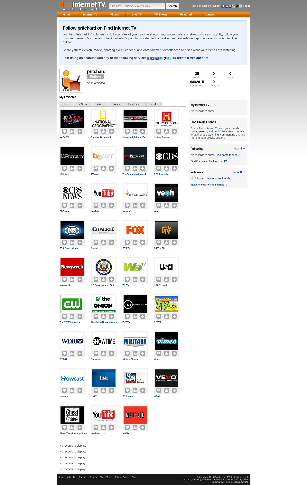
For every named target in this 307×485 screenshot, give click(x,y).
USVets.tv (65, 174)
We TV (126, 285)
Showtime (96, 359)
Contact (83, 477)
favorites (197, 75)
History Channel (162, 137)
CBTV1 (157, 322)
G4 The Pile (160, 248)
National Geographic (101, 137)
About (61, 477)
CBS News (65, 211)
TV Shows (83, 104)
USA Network (160, 285)
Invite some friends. (219, 178)
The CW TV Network (70, 322)
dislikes (230, 75)
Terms (109, 477)
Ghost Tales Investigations (73, 433)
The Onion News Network (104, 322)
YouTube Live (98, 433)
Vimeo (157, 359)
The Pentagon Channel (134, 174)
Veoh (156, 211)
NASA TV (64, 137)
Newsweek (65, 285)
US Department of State (103, 285)
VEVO (157, 396)
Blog (134, 477)
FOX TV (126, 248)
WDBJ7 (63, 359)
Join (247, 5)
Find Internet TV (83, 6)
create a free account (192, 58)
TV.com (95, 174)
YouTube (95, 211)
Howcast (64, 396)
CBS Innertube (161, 174)
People (153, 104)
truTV (94, 396)
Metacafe (127, 211)
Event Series (134, 104)
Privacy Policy (122, 477)
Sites (66, 104)
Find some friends (226, 155)
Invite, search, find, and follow (209, 131)
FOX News (128, 396)
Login (216, 5)
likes (213, 75)
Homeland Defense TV (134, 137)
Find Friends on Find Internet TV (209, 161)
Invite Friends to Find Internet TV (209, 184)
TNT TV (126, 322)
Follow (95, 77)
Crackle (95, 248)
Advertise (71, 477)
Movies (100, 104)
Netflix (126, 433)
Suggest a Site (96, 477)
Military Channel (131, 359)
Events (116, 104)
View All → (239, 148)
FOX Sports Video (69, 248)
